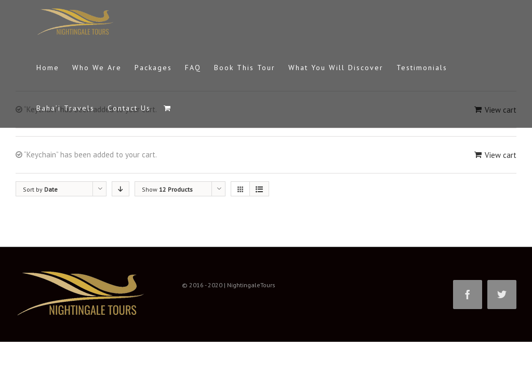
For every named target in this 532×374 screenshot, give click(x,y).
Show (167, 189)
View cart (500, 155)
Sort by (40, 189)
